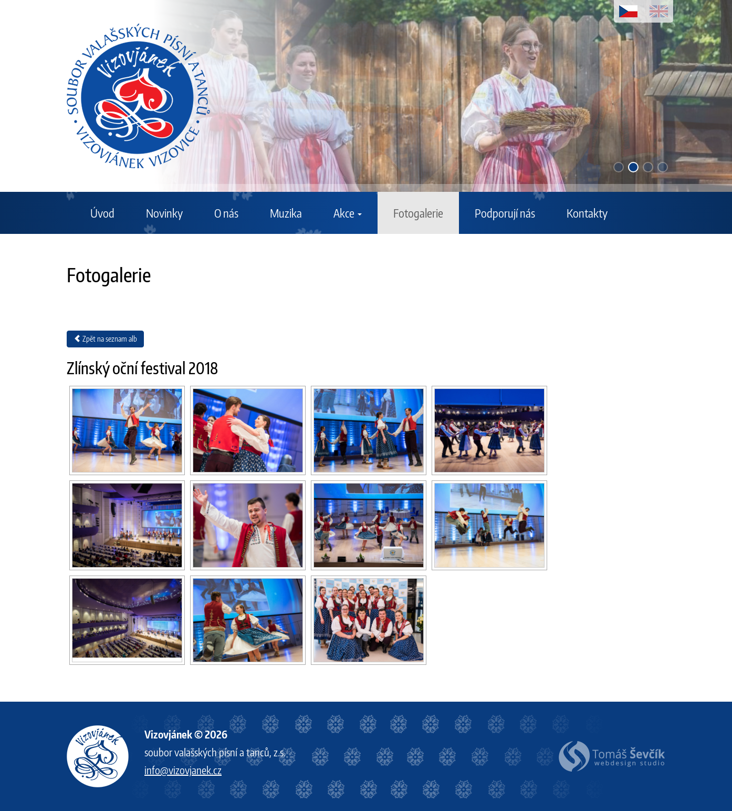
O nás (226, 213)
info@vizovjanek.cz (183, 769)
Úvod (102, 213)
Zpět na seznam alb (105, 338)
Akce (347, 213)
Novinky (164, 213)
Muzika (286, 213)
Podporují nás (505, 213)
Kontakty (587, 213)
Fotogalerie (418, 213)
